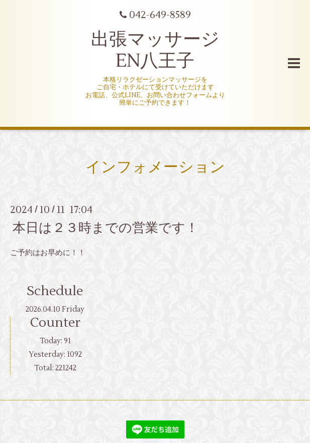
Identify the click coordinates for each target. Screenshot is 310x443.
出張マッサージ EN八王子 (155, 50)
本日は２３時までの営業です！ (105, 227)
